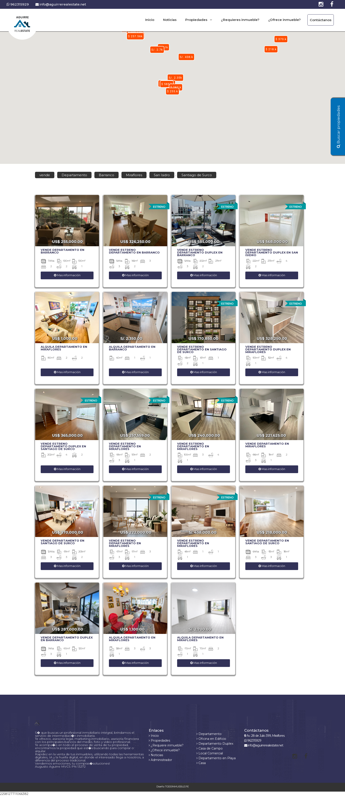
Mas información (67, 275)
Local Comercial (209, 753)
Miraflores (134, 175)
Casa (201, 763)
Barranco (106, 175)
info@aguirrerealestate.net (60, 4)
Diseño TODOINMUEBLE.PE (172, 786)
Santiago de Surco (197, 175)
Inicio (149, 20)
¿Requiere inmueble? (166, 745)
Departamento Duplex (214, 744)
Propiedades (159, 740)
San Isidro (162, 175)
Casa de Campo (209, 748)
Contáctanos (320, 20)
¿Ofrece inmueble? (284, 20)
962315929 (18, 4)
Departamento (74, 175)
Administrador (160, 760)
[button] (172, 91)
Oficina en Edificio (211, 739)
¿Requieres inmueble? (240, 20)
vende (44, 175)
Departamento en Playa (216, 758)
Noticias (169, 20)
